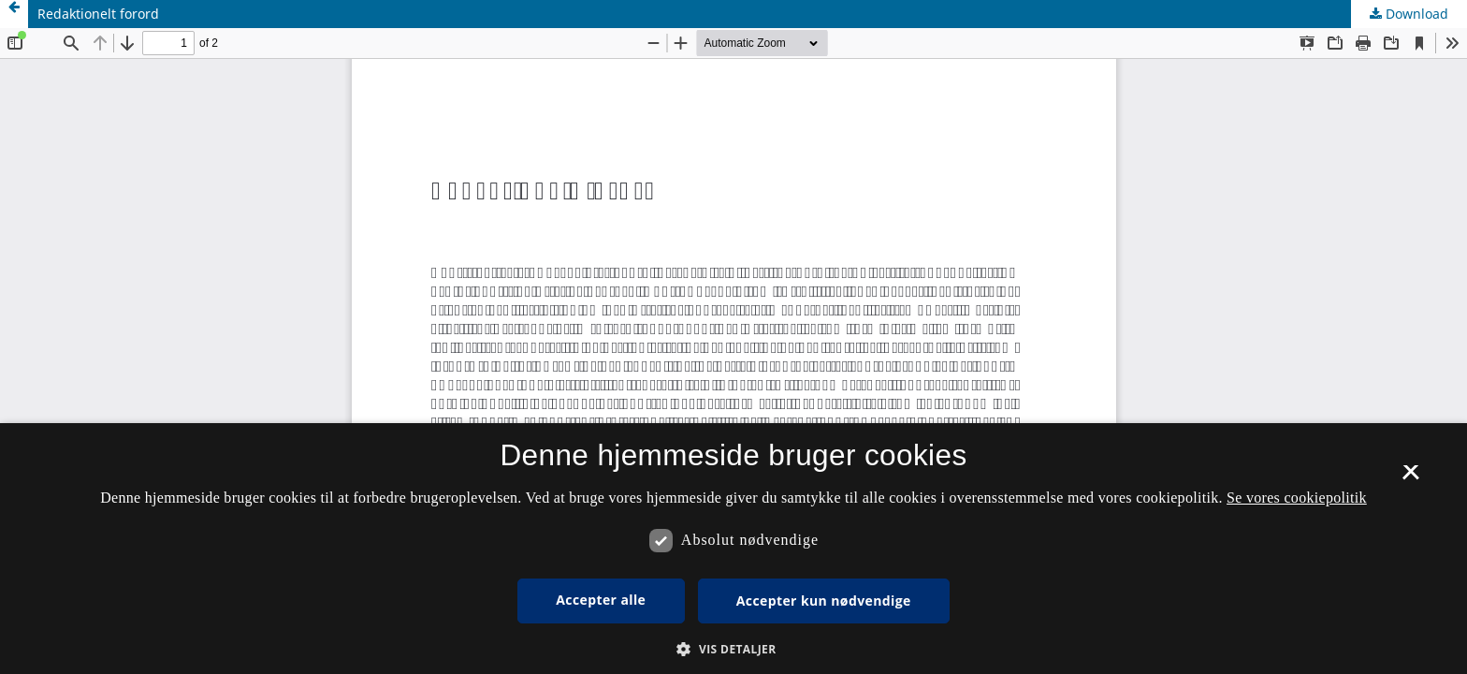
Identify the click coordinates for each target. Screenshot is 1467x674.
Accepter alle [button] (601, 599)
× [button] (1410, 478)
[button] (733, 649)
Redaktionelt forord (98, 13)
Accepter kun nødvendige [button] (823, 600)
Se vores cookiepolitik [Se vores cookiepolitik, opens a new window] (1297, 498)
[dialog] (733, 548)
